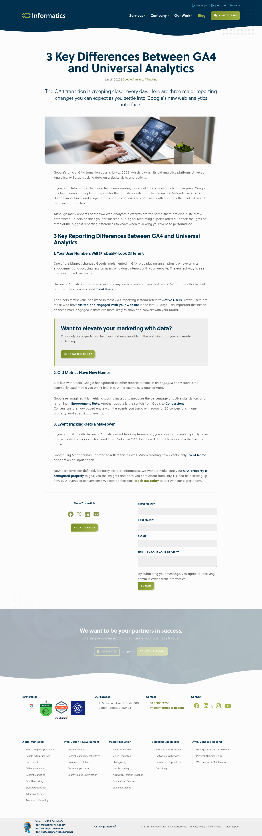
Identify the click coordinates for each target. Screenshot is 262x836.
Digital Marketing (33, 742)
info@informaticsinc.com (167, 708)
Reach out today (146, 481)
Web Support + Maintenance (211, 762)
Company (159, 15)
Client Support (232, 827)
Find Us (235, 5)
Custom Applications (78, 769)
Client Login (199, 5)
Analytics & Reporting (37, 800)
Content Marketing (35, 775)
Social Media (32, 762)
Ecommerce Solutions (79, 762)
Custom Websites (77, 750)
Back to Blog (84, 527)
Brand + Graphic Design (168, 750)
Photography (120, 762)
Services (136, 15)
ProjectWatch (215, 827)
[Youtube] (228, 705)
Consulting (161, 769)
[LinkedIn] (87, 515)
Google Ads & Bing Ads (38, 756)
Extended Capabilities (165, 742)
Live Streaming (121, 769)
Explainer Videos (122, 788)
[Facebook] (71, 515)
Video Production (122, 756)
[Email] (96, 515)
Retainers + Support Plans (169, 762)
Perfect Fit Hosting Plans (209, 756)
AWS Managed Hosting (207, 742)
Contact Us (225, 15)
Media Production (120, 742)
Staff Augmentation (36, 788)
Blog (201, 15)
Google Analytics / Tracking (140, 79)
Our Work (182, 15)
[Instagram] (218, 705)
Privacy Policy (197, 827)
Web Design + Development (81, 742)
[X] (79, 515)
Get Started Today (78, 354)
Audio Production (122, 750)
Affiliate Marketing (35, 769)
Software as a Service (167, 756)
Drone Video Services (124, 781)
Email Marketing (34, 781)
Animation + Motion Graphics (128, 775)
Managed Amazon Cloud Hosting (213, 750)
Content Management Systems (84, 756)
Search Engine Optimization (40, 750)
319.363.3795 (218, 5)
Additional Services (36, 794)
